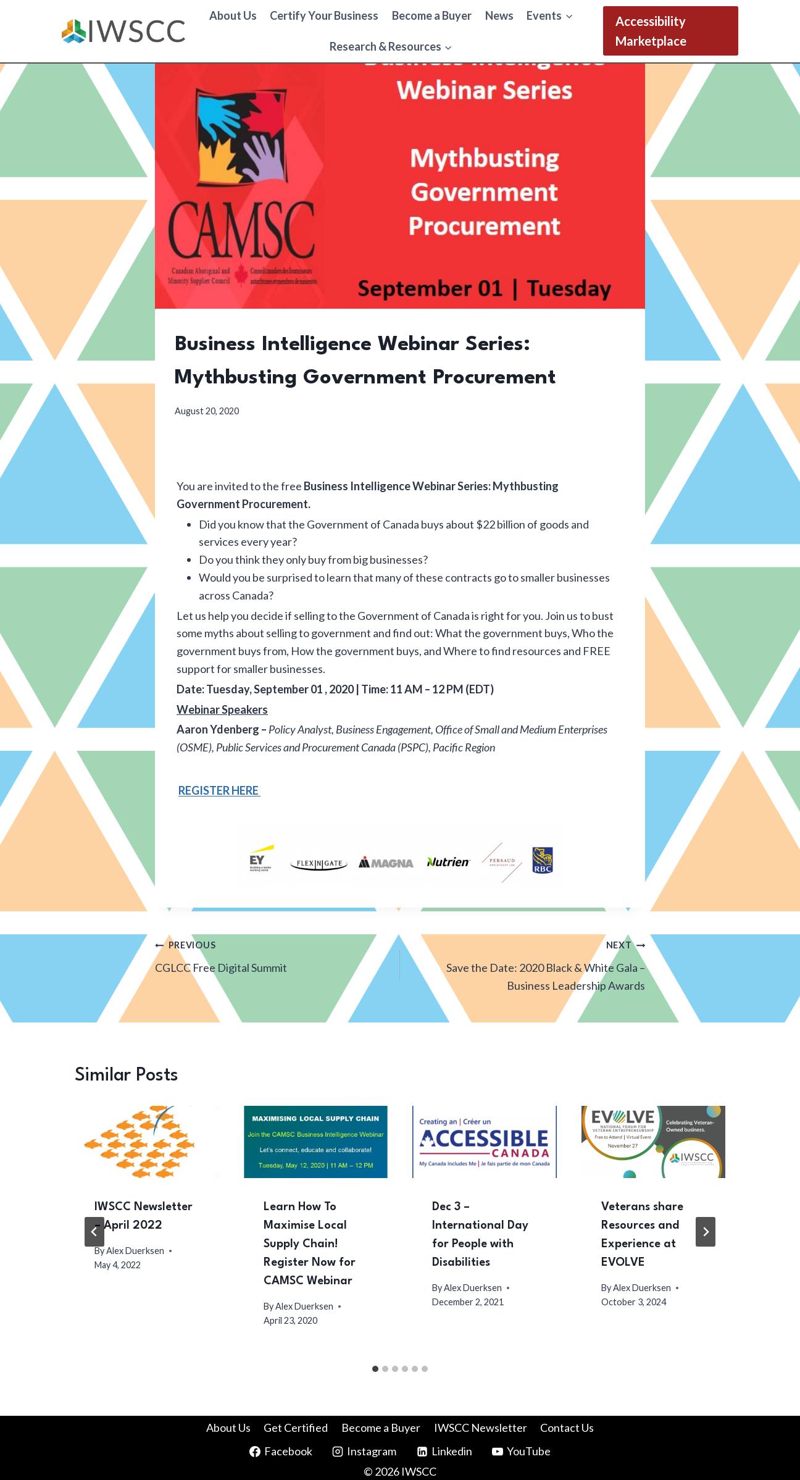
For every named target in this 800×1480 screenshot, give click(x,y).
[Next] (705, 1232)
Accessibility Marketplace (650, 31)
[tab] (375, 1369)
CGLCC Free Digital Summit (272, 954)
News (499, 15)
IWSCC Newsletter (480, 1427)
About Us (233, 15)
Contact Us (567, 1427)
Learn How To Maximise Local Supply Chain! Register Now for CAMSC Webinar (310, 1244)
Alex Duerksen (135, 1250)
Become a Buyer (432, 15)
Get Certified (296, 1427)
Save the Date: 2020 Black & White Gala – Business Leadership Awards (528, 963)
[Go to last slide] (94, 1232)
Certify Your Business (324, 15)
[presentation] (147, 1142)
